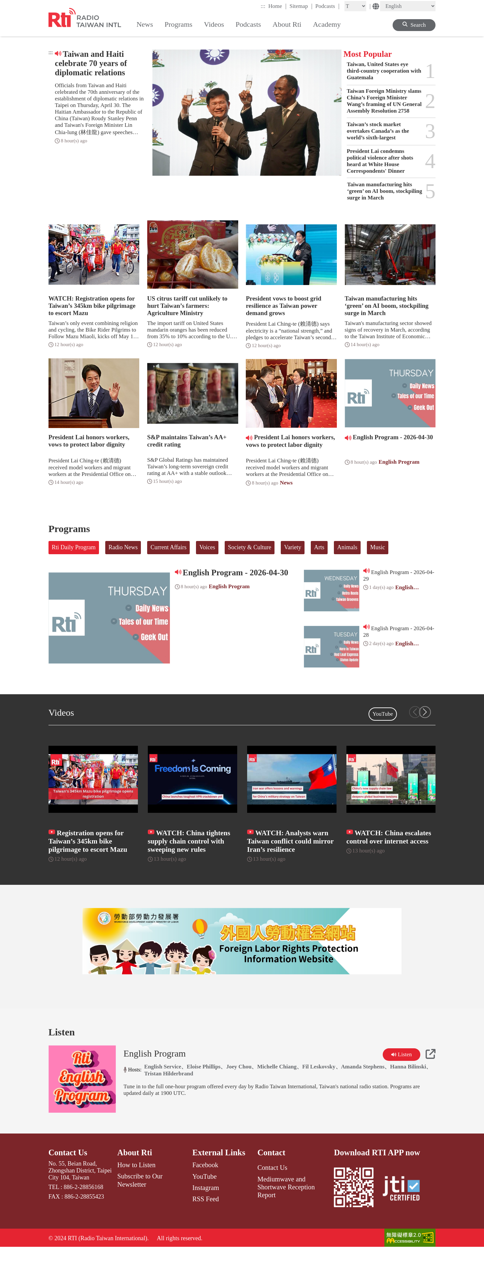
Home (277, 6)
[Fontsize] (355, 6)
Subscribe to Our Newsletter (140, 1193)
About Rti (134, 1165)
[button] (425, 712)
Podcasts (327, 6)
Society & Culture (249, 547)
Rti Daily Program (74, 547)
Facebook (205, 1177)
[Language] (408, 6)
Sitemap (300, 6)
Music (377, 547)
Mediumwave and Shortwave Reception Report (286, 1199)
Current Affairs (168, 547)
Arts (319, 547)
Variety (292, 547)
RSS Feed (205, 1211)
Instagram (205, 1200)
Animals (347, 547)
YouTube (382, 714)
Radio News (123, 547)
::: (263, 6)
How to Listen (136, 1177)
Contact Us (68, 1165)
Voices (207, 547)
